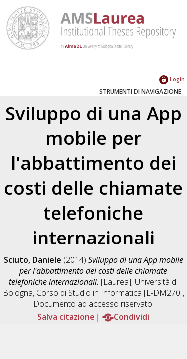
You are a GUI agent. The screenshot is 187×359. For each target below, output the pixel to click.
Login (172, 79)
